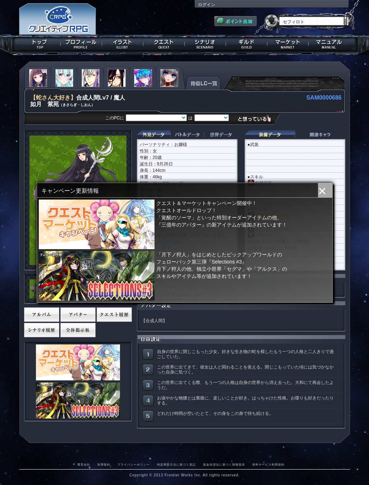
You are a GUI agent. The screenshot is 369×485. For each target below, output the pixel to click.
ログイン (206, 4)
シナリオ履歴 (41, 330)
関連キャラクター (320, 134)
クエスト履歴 (114, 314)
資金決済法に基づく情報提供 (224, 464)
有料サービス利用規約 (268, 464)
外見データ (153, 134)
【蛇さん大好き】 (53, 98)
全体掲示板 (78, 330)
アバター (78, 314)
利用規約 (103, 464)
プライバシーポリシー (133, 464)
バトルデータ (187, 134)
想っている (257, 118)
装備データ (270, 134)
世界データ (220, 134)
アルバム (41, 314)
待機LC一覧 (203, 82)
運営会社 (83, 464)
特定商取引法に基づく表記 (176, 464)
